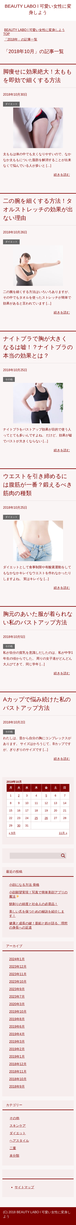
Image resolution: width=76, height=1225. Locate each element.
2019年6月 (17, 1026)
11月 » (63, 833)
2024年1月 (17, 959)
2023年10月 (17, 981)
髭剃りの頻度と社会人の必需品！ (33, 904)
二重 (13, 1148)
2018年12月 (17, 1064)
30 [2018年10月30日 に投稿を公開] (18, 825)
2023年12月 (17, 966)
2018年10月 (17, 1079)
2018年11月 (17, 1071)
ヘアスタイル (19, 1140)
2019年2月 (17, 1049)
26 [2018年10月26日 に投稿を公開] (46, 818)
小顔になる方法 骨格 (24, 884)
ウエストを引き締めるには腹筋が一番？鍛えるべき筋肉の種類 (37, 484)
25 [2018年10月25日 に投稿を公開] (36, 818)
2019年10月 (17, 1011)
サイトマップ (24, 1187)
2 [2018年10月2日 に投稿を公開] (19, 795)
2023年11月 (17, 974)
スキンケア (18, 1125)
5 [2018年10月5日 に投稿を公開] (46, 795)
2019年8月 (17, 1019)
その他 (9, 379)
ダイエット (11, 104)
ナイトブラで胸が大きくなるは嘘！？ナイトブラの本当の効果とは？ (38, 347)
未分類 (14, 1155)
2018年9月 (17, 1086)
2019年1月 (17, 1056)
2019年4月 (17, 1034)
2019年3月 (17, 1041)
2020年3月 (17, 1004)
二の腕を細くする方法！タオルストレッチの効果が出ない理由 (38, 209)
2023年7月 (17, 996)
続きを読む (62, 174)
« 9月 (12, 833)
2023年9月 (17, 989)
